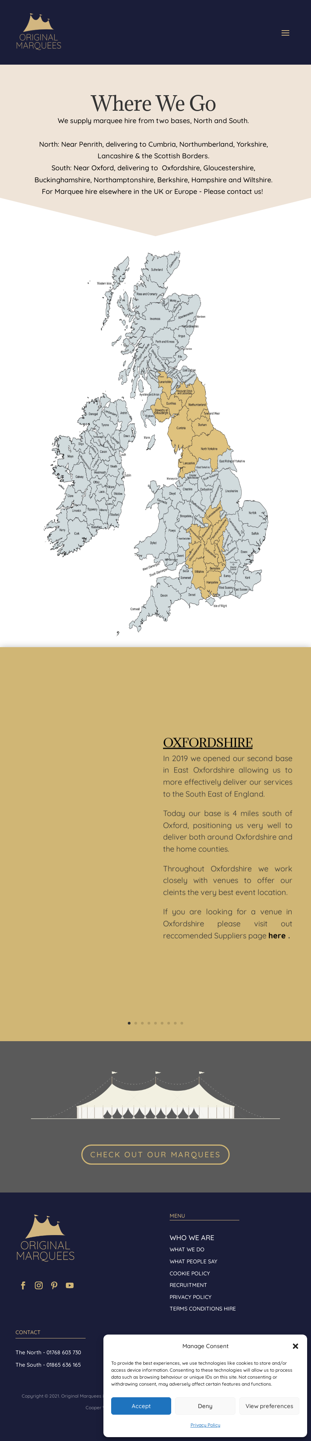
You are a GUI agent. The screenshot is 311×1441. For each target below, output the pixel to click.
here (277, 941)
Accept (141, 1406)
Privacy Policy (205, 1425)
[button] (295, 1346)
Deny (205, 1406)
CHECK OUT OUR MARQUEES (155, 1154)
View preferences (269, 1406)
